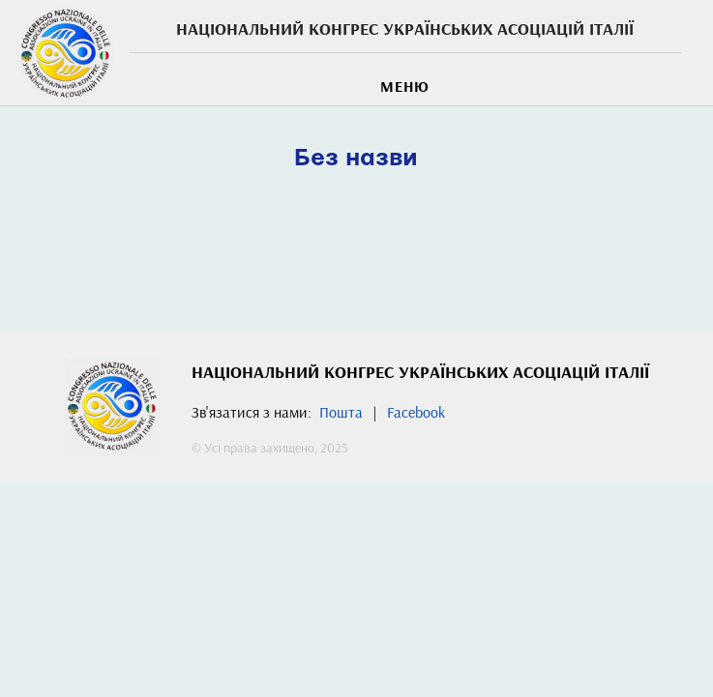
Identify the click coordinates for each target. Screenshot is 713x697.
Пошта (341, 411)
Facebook (416, 411)
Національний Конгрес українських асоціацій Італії (405, 28)
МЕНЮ (405, 86)
